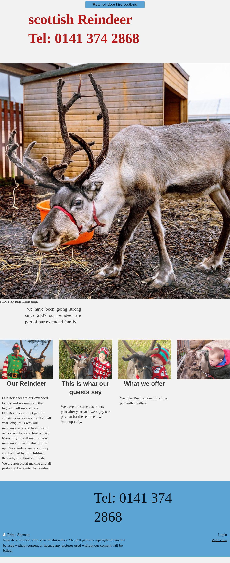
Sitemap (23, 535)
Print (9, 535)
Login (222, 535)
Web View (219, 540)
